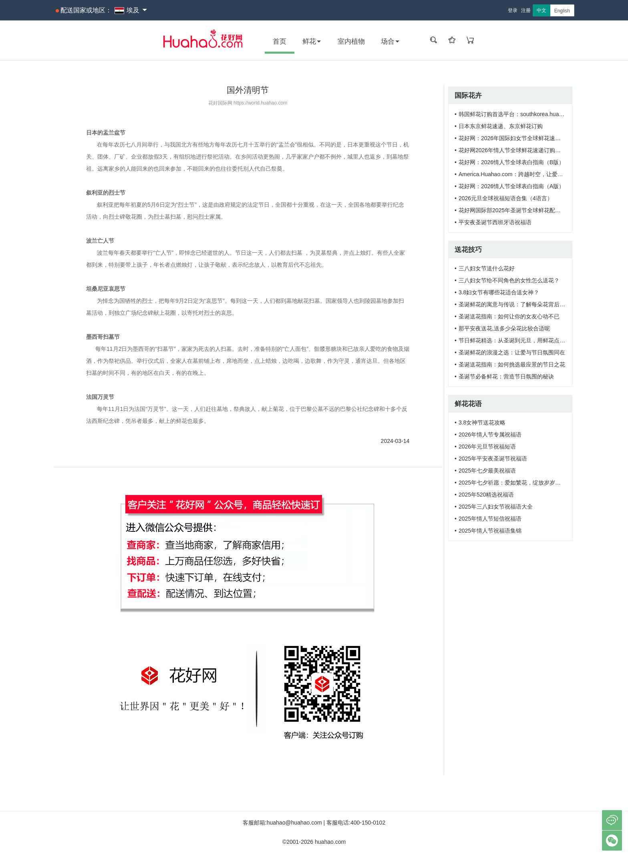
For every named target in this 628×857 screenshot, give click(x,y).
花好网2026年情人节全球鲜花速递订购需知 (512, 150)
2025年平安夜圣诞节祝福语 (493, 458)
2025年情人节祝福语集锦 (490, 530)
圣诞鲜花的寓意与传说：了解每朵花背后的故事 (517, 304)
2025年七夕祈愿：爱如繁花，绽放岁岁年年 (512, 482)
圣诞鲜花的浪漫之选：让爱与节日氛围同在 (512, 352)
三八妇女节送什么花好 (487, 268)
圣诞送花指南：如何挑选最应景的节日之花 (512, 364)
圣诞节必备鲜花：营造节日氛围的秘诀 (506, 376)
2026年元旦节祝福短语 (487, 446)
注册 (526, 10)
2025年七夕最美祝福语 (487, 470)
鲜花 (312, 41)
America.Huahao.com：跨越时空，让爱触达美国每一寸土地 (533, 174)
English (562, 11)
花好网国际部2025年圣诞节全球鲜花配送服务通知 (521, 210)
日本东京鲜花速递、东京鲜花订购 (501, 126)
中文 (541, 10)
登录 (512, 10)
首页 (279, 41)
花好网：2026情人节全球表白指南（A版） (511, 186)
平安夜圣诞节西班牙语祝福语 (495, 222)
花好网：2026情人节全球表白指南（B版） (511, 162)
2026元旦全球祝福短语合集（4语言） (506, 198)
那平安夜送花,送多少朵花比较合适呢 (504, 328)
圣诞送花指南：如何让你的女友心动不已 (509, 316)
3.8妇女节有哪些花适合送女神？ (499, 292)
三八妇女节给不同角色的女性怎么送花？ (509, 280)
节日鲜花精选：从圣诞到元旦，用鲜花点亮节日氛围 (523, 340)
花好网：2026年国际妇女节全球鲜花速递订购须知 (521, 138)
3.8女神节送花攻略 (482, 422)
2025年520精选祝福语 (486, 494)
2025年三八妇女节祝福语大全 (496, 506)
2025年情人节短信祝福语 (490, 518)
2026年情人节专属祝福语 (490, 434)
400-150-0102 (367, 822)
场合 (390, 41)
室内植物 (351, 41)
